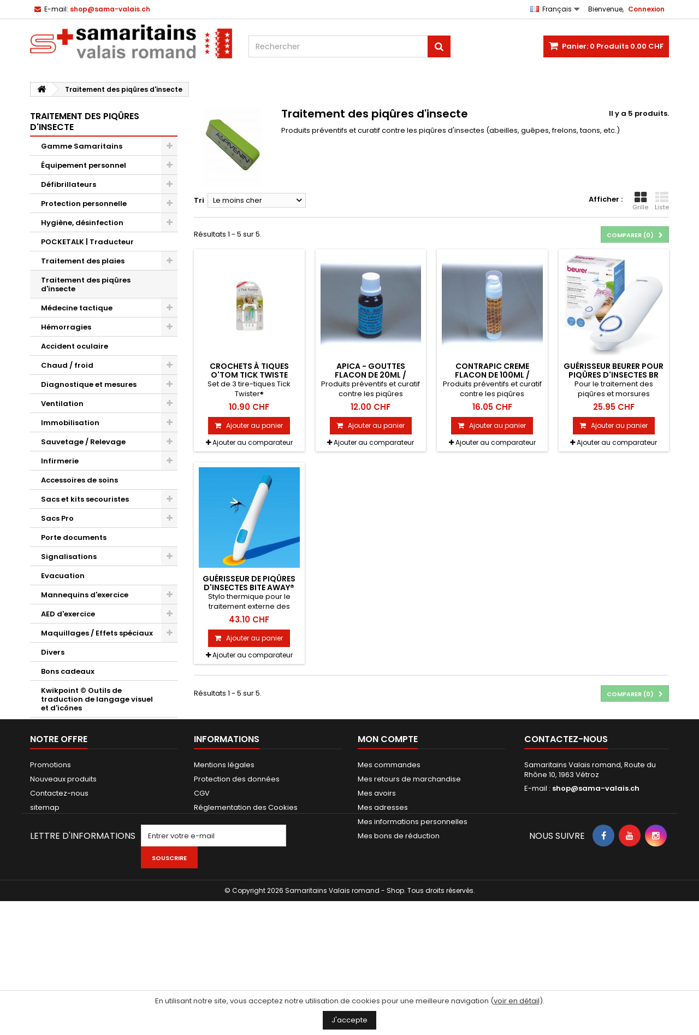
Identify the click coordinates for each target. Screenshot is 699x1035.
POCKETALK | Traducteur (87, 242)
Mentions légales (224, 861)
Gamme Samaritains (81, 146)
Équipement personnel (83, 165)
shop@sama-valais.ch (595, 885)
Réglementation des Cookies (246, 904)
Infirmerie (60, 461)
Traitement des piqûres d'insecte (86, 284)
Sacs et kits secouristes (85, 499)
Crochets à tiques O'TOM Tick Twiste (249, 370)
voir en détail (517, 1001)
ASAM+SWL (61, 765)
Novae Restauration (79, 746)
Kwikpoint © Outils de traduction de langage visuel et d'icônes (97, 699)
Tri (199, 200)
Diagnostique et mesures (89, 384)
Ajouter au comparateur (252, 442)
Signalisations (69, 556)
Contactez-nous (59, 890)
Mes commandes (389, 861)
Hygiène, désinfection (82, 222)
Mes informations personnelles (412, 918)
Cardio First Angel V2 (81, 727)
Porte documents (73, 537)
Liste (662, 201)
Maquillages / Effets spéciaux (97, 633)
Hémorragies (66, 327)
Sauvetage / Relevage (83, 442)
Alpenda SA (63, 784)
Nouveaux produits (63, 876)
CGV (202, 890)
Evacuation (63, 576)
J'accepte (349, 1020)
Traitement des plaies (83, 261)
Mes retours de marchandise (409, 876)
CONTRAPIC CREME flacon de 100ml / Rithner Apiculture (492, 375)
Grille (640, 201)
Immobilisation (70, 422)
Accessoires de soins (79, 480)
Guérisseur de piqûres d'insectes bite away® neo (249, 587)
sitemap (45, 904)
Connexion (646, 9)
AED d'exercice (68, 614)
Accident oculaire (74, 346)
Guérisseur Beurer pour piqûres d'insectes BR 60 (614, 375)
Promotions (50, 861)
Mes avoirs (377, 890)
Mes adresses (383, 904)
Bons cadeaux (67, 671)
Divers (52, 652)
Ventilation (62, 403)
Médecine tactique (76, 308)
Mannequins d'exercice (84, 595)
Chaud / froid (67, 365)
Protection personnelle (84, 203)
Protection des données (237, 876)
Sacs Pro (57, 518)
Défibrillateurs (68, 184)
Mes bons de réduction (399, 932)
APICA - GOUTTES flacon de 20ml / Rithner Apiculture (370, 375)
